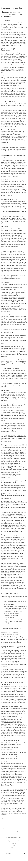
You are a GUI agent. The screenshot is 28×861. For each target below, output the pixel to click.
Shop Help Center (5, 3)
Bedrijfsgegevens (14, 847)
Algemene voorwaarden (14, 840)
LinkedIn (7, 819)
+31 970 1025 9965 (14, 835)
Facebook (2, 819)
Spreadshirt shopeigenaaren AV (12, 90)
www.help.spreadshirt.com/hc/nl (18, 213)
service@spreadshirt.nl (14, 831)
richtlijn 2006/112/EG (10, 259)
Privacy (14, 845)
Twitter (5, 819)
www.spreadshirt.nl (8, 155)
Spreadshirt (8, 29)
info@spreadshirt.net (19, 517)
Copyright (14, 843)
